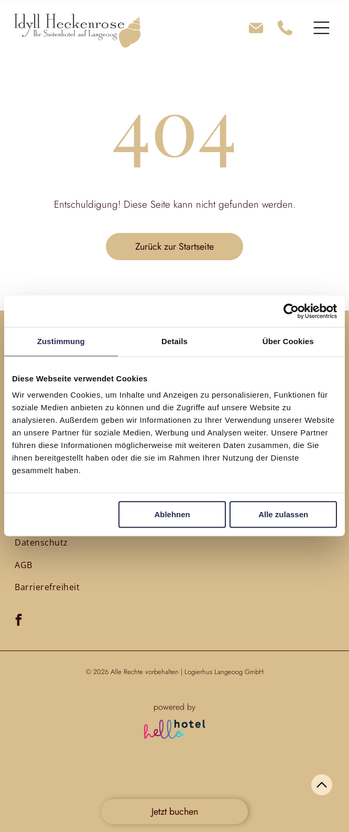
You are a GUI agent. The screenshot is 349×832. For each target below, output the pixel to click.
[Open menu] (321, 28)
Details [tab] (174, 341)
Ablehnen (172, 514)
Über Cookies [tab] (288, 341)
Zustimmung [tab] (61, 341)
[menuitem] (41, 542)
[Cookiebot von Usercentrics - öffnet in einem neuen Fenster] (291, 311)
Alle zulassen (283, 514)
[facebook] (18, 621)
